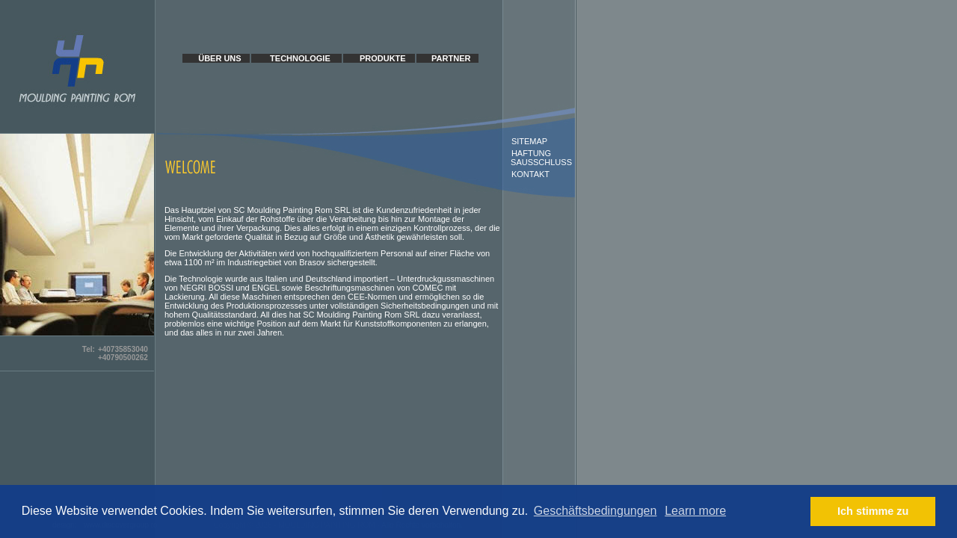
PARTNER (450, 58)
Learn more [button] (695, 510)
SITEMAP (529, 141)
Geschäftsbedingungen (595, 510)
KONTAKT (530, 174)
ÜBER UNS (219, 58)
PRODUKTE (383, 58)
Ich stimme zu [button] (872, 511)
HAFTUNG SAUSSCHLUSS (538, 158)
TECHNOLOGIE (300, 58)
